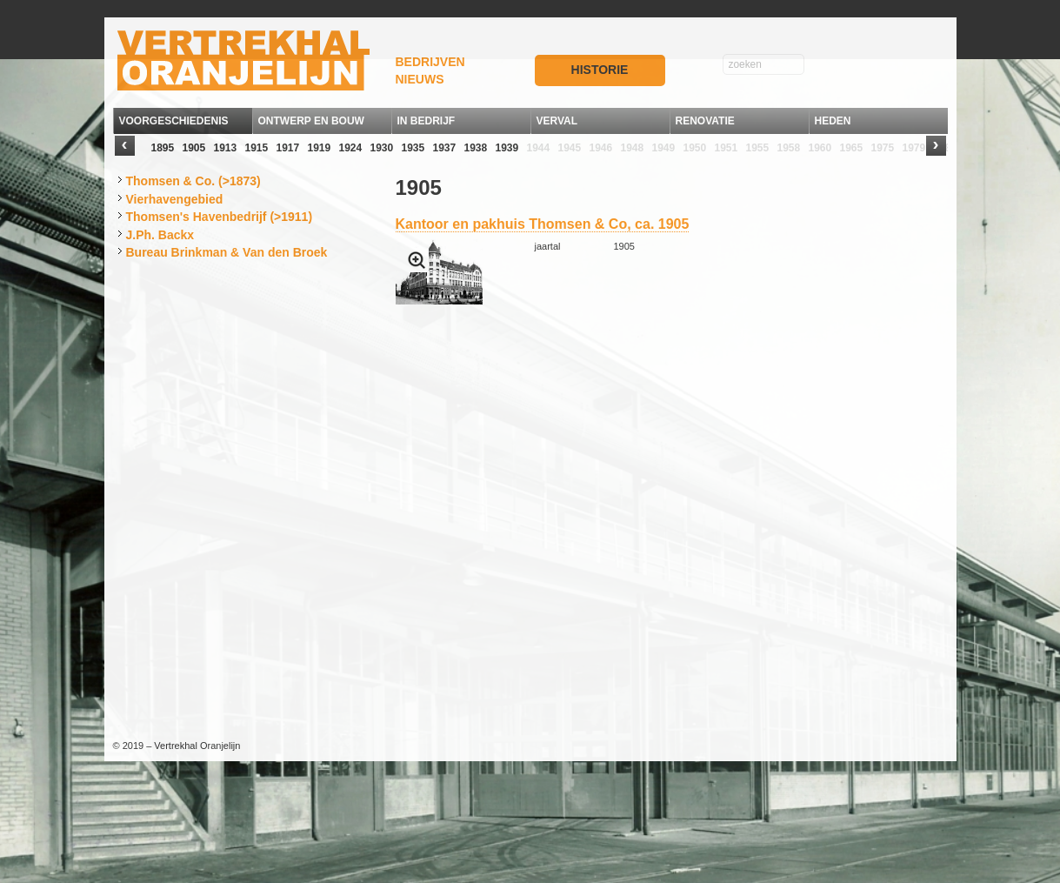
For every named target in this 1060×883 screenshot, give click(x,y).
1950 (695, 148)
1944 (538, 148)
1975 (883, 148)
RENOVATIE (705, 121)
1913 (225, 148)
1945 (570, 148)
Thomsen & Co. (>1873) (193, 181)
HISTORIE (600, 70)
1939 (507, 148)
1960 (820, 148)
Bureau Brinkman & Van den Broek (227, 252)
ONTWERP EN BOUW (311, 121)
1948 (632, 148)
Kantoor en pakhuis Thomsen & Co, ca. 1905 (543, 224)
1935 (413, 148)
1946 (601, 148)
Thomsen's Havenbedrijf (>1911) (219, 217)
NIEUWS (420, 79)
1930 (382, 148)
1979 (914, 148)
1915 (257, 148)
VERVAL (557, 121)
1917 (288, 148)
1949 (664, 148)
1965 (851, 148)
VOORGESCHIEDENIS (174, 121)
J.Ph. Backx (160, 235)
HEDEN (833, 121)
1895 (163, 148)
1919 (319, 148)
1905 (194, 148)
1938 (476, 148)
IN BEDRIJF (426, 121)
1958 (789, 148)
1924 (351, 148)
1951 (726, 148)
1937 (445, 148)
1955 (758, 148)
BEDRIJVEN (430, 62)
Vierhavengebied (174, 199)
